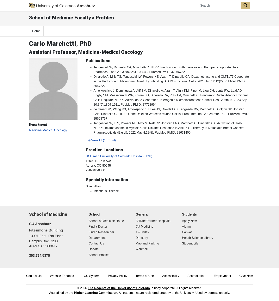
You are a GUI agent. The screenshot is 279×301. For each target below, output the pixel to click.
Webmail (142, 249)
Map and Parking (147, 243)
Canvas (187, 232)
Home (36, 31)
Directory (142, 237)
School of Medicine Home (106, 221)
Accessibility (170, 276)
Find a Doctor (98, 226)
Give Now (246, 276)
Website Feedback (62, 276)
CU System (92, 276)
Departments (98, 237)
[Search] (219, 5)
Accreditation (197, 276)
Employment (222, 276)
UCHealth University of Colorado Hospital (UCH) (119, 156)
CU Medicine (144, 226)
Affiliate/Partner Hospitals (153, 221)
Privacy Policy (117, 276)
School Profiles (99, 255)
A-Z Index (142, 232)
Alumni (186, 226)
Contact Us (96, 243)
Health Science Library (197, 237)
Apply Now (189, 221)
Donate (94, 249)
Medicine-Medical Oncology (48, 130)
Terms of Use (145, 276)
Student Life (190, 243)
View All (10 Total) (102, 140)
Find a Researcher (101, 232)
